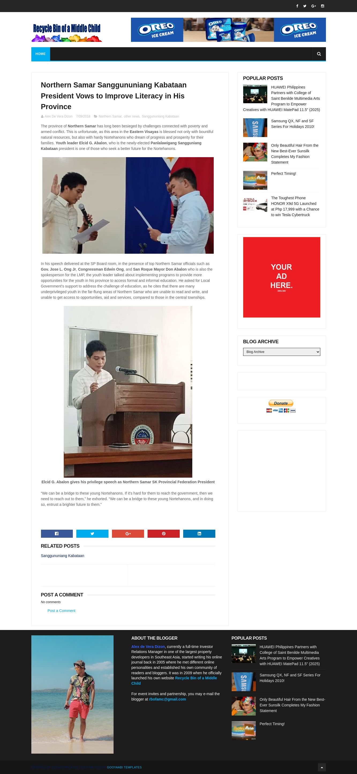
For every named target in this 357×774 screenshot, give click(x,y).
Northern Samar (110, 116)
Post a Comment (62, 611)
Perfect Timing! (283, 173)
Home (41, 54)
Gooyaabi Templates (124, 767)
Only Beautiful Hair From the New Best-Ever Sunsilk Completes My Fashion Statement (292, 705)
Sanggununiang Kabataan (160, 116)
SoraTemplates (64, 767)
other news (132, 116)
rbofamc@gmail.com (167, 699)
